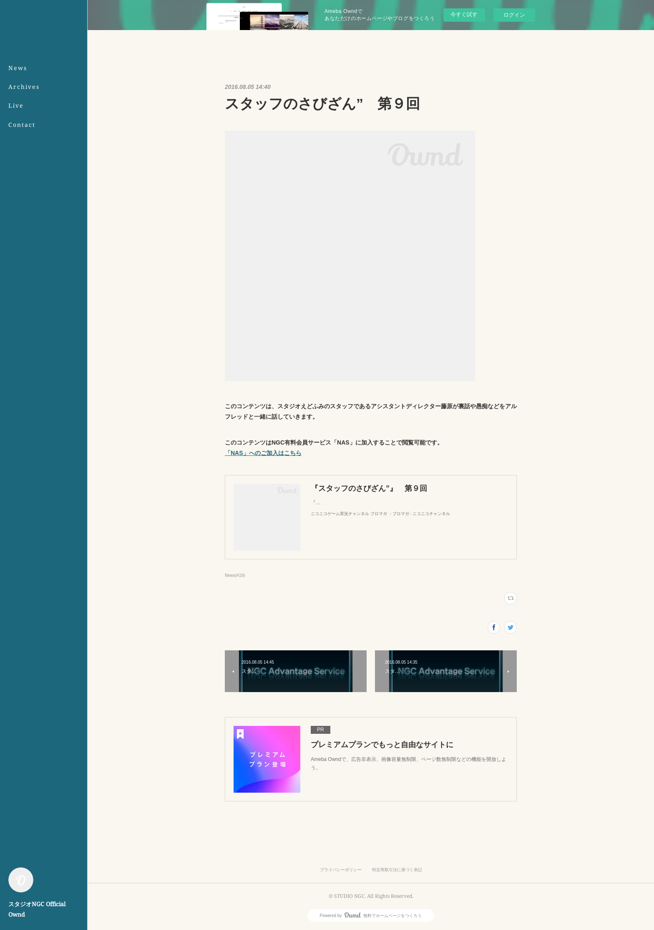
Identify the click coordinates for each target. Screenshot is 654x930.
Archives (24, 87)
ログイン (514, 15)
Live (16, 105)
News (17, 68)
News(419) (235, 575)
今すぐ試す (464, 14)
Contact (21, 125)
